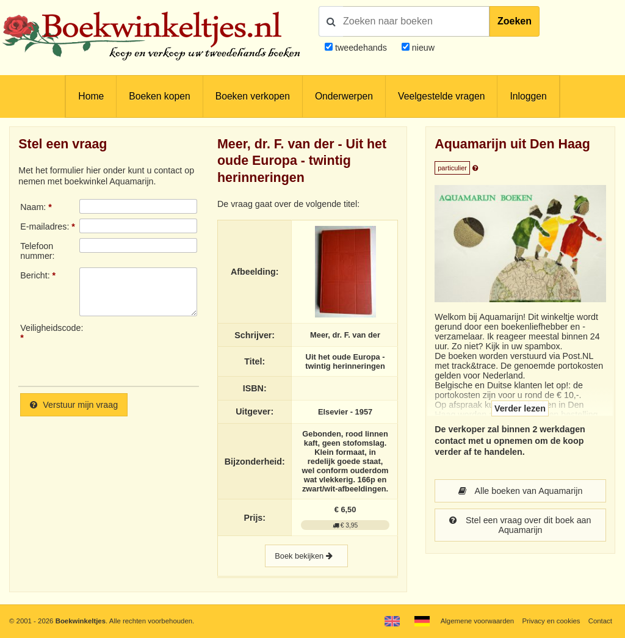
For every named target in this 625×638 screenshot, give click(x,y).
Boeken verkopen (252, 96)
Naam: (33, 207)
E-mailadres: (44, 226)
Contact (600, 621)
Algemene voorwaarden (477, 621)
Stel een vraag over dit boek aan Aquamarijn (520, 525)
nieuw (422, 48)
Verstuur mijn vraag (74, 405)
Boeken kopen (159, 96)
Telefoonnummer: (37, 251)
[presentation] (181, 350)
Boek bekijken (306, 555)
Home (91, 96)
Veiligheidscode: (49, 328)
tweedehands (361, 48)
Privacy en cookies (551, 621)
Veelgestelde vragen (441, 96)
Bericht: (34, 275)
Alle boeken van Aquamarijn (520, 491)
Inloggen (528, 96)
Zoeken (514, 21)
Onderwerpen (344, 96)
